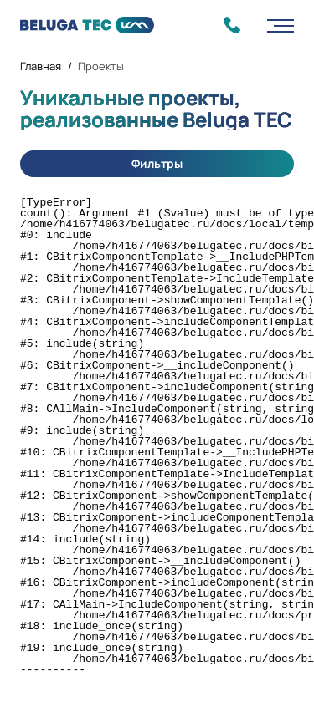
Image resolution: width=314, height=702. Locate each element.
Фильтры (157, 163)
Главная (40, 66)
